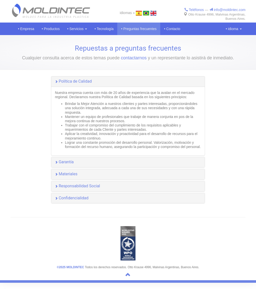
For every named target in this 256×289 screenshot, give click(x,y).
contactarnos (133, 57)
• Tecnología (104, 29)
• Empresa (26, 29)
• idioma (234, 29)
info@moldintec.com (227, 10)
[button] (128, 81)
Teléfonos (194, 10)
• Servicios (77, 29)
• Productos (51, 29)
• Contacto (172, 29)
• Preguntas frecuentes (138, 29)
